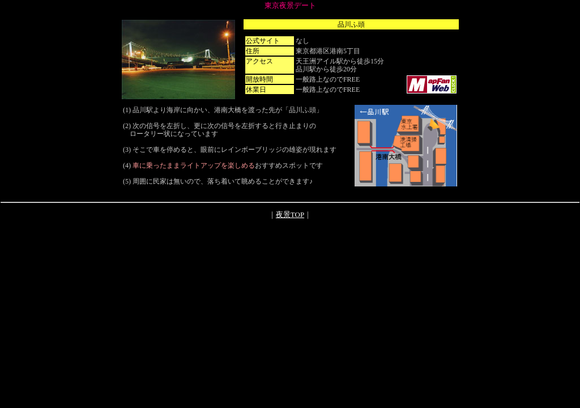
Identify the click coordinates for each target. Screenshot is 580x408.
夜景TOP (290, 214)
